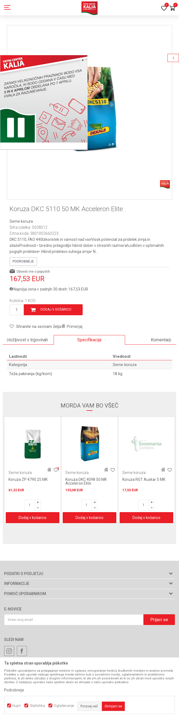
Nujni (16, 706)
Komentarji (161, 339)
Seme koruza (21, 221)
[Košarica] (172, 9)
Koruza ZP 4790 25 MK (28, 479)
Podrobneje (23, 261)
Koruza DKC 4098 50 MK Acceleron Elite (86, 481)
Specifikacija (89, 339)
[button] (35, 326)
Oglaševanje (64, 706)
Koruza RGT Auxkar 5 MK (143, 479)
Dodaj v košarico (56, 309)
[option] (89, 108)
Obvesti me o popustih (33, 272)
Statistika (37, 706)
